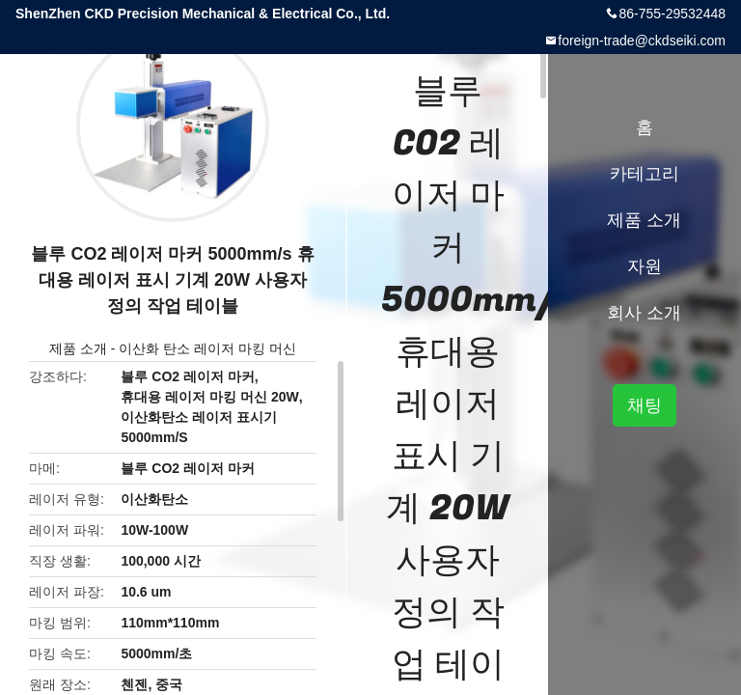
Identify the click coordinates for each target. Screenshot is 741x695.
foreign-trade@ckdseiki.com (642, 40)
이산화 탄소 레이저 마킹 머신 (207, 348)
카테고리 (644, 173)
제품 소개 (78, 348)
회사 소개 (644, 312)
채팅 (644, 405)
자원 (644, 266)
